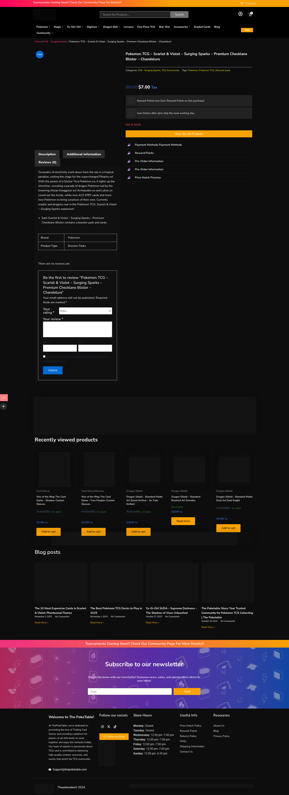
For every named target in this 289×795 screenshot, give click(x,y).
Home (38, 41)
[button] (189, 145)
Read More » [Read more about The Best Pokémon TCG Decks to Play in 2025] (97, 622)
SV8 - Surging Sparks (55, 41)
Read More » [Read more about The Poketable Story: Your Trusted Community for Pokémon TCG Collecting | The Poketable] (208, 627)
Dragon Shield (134, 491)
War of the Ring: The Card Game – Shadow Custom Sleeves (51, 500)
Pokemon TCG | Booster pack (214, 70)
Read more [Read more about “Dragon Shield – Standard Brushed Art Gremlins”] (184, 521)
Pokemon (193, 70)
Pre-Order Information (149, 161)
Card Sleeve (43, 491)
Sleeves (99, 491)
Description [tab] (47, 154)
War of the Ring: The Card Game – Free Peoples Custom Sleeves (98, 500)
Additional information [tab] (84, 154)
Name (47, 342)
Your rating (48, 310)
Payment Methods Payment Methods (158, 145)
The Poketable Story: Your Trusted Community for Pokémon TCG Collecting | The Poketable (227, 613)
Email (82, 342)
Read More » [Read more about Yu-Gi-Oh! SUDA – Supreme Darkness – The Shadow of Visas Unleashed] (152, 622)
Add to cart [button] (229, 528)
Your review (53, 319)
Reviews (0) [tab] (47, 162)
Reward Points (144, 153)
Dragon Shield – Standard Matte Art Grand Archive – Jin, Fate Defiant (144, 500)
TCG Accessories (170, 70)
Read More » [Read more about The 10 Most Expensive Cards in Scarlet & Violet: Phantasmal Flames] (41, 622)
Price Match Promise (148, 177)
